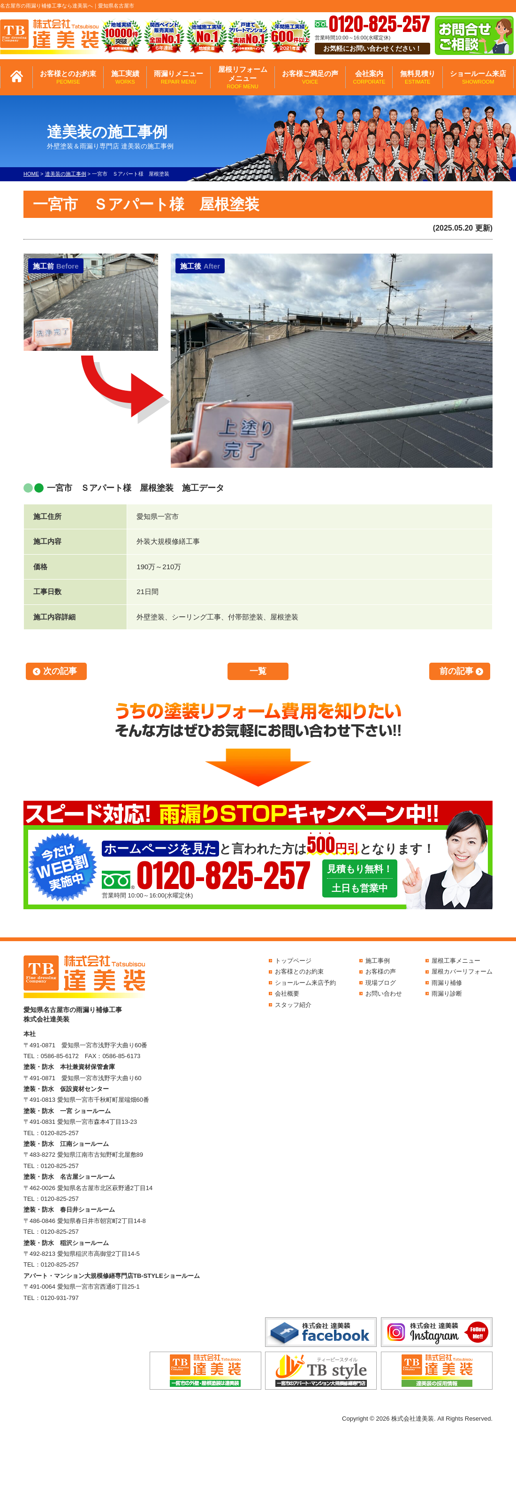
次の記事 (60, 671)
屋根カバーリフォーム (462, 971)
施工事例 (377, 960)
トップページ (293, 960)
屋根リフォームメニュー (242, 77)
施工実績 (125, 77)
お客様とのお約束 (68, 77)
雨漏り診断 (447, 993)
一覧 (258, 671)
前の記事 (456, 671)
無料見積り (417, 77)
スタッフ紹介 (293, 1004)
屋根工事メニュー (456, 960)
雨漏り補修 (447, 982)
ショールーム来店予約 (305, 982)
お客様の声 (380, 971)
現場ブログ (380, 982)
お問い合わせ (383, 993)
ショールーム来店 (478, 77)
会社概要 (287, 993)
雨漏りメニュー (178, 77)
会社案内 (369, 77)
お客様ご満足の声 (310, 77)
